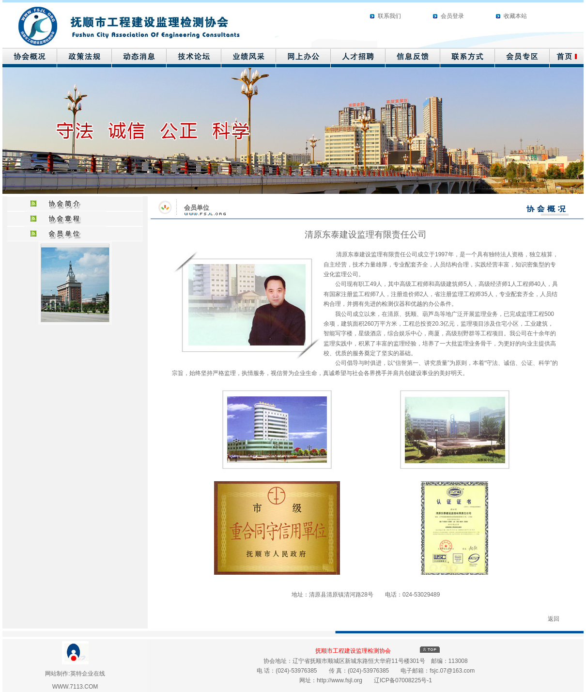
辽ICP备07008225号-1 (403, 680)
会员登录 (452, 16)
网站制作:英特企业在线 (75, 673)
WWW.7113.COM (75, 686)
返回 (553, 618)
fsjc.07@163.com (452, 670)
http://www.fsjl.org (339, 680)
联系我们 (389, 16)
